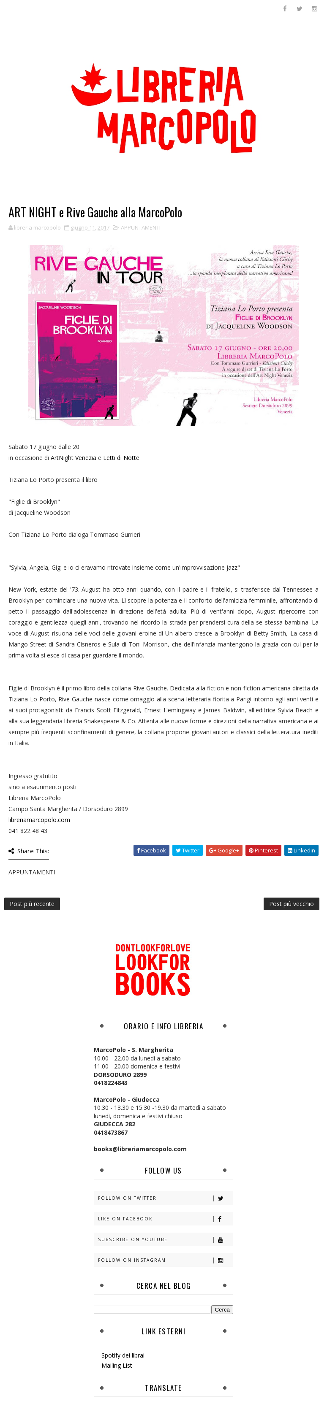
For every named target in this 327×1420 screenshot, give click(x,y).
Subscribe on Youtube (165, 1239)
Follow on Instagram (165, 1260)
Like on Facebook (165, 1219)
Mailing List (116, 1365)
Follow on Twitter (165, 1198)
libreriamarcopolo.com (39, 820)
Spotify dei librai (122, 1355)
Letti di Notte (121, 458)
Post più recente (32, 904)
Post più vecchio (291, 904)
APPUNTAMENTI (141, 227)
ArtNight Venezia (73, 458)
